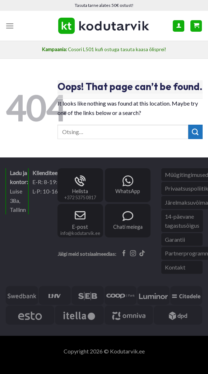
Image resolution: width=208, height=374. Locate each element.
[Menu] (9, 26)
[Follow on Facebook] (124, 253)
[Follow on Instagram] (133, 253)
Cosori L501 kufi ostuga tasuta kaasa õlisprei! (104, 49)
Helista (80, 191)
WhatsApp (127, 191)
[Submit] (195, 132)
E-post (80, 227)
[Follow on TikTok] (142, 253)
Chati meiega (128, 227)
